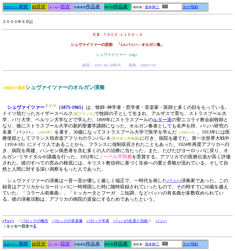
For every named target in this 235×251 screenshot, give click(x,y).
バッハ (174, 180)
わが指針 (191, 7)
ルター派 (162, 119)
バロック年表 (97, 221)
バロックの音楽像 (67, 221)
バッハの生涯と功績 (130, 221)
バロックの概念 (34, 221)
